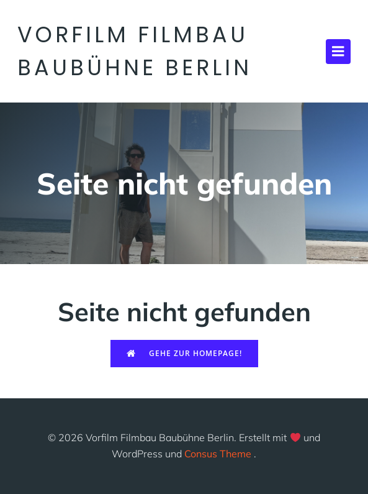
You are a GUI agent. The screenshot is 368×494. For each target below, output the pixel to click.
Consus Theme (217, 453)
